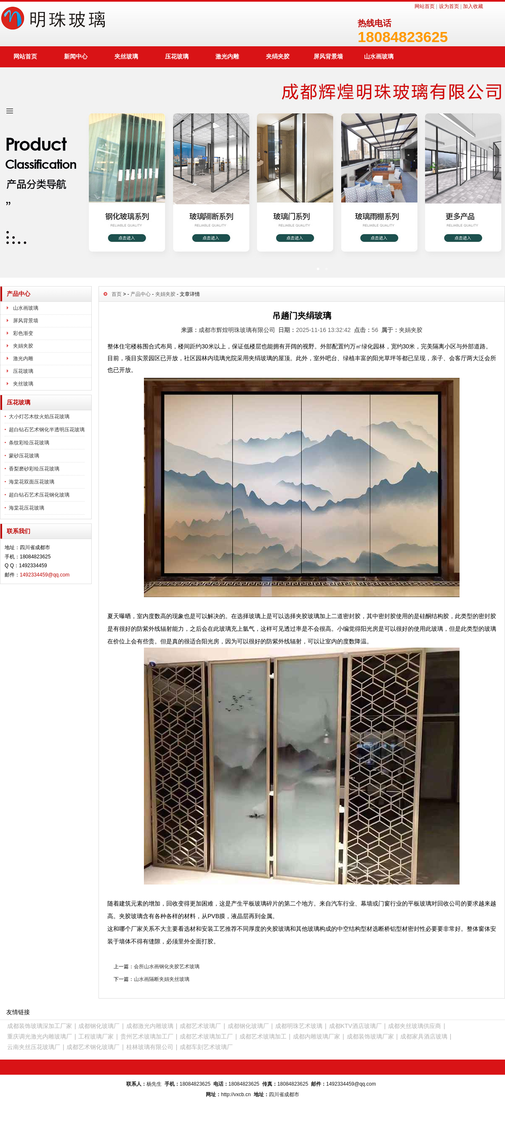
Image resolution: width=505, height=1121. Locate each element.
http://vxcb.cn (236, 1094)
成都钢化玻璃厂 (99, 1026)
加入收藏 (473, 6)
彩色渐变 (23, 333)
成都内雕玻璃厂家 (316, 1036)
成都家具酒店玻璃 (423, 1036)
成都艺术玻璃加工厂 (206, 1036)
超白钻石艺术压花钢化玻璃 (39, 495)
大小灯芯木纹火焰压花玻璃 (39, 417)
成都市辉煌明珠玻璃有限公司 (237, 330)
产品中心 (140, 294)
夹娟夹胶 (23, 346)
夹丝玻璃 (126, 56)
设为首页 (449, 6)
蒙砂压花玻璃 (24, 456)
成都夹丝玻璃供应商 (414, 1026)
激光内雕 (227, 56)
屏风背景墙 (328, 56)
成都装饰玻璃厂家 (370, 1036)
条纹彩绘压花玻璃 (29, 443)
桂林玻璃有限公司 (149, 1047)
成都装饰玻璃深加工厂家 (39, 1026)
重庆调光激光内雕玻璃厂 (39, 1036)
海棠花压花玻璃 (26, 508)
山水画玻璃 (378, 56)
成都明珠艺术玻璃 (298, 1026)
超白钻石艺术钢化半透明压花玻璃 (47, 430)
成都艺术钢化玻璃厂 (93, 1047)
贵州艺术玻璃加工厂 (146, 1036)
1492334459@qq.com (44, 575)
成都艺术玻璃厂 (200, 1026)
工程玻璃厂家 (96, 1036)
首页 (117, 294)
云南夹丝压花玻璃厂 (33, 1047)
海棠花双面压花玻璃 (31, 482)
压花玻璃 (177, 56)
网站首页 (425, 6)
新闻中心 (76, 56)
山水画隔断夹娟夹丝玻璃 (161, 979)
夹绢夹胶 (278, 56)
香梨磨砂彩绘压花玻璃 (34, 469)
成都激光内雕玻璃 (149, 1026)
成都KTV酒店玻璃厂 (355, 1026)
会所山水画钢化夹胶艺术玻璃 (166, 967)
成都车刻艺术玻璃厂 (206, 1047)
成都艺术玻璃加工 (263, 1036)
